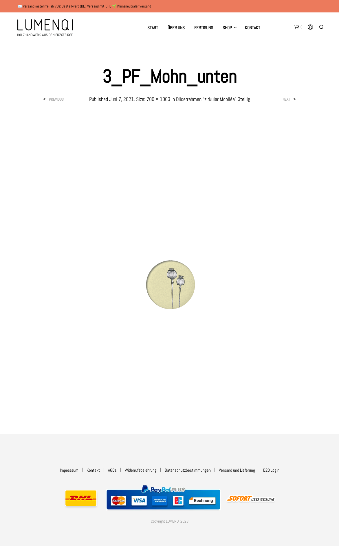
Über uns (176, 27)
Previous (56, 99)
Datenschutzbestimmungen (188, 470)
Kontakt (252, 27)
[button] (298, 27)
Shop (227, 27)
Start (152, 27)
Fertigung (203, 27)
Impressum (69, 470)
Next (286, 99)
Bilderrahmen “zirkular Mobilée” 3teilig (213, 99)
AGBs (112, 470)
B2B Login (271, 470)
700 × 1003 (158, 99)
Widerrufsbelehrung (141, 470)
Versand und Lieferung (237, 470)
